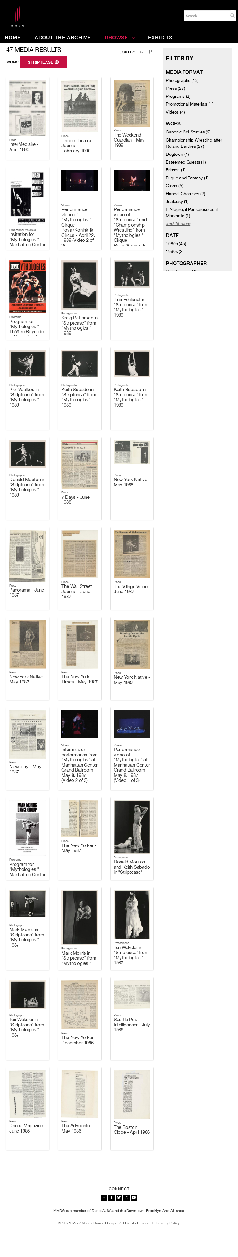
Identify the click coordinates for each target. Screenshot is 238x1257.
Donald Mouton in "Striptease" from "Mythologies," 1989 (27, 487)
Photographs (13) (182, 80)
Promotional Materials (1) (189, 103)
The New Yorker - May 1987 (78, 848)
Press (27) (175, 88)
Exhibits (160, 38)
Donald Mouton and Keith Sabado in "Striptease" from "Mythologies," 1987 (132, 874)
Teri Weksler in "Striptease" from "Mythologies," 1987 (131, 955)
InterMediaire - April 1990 (23, 147)
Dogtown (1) (177, 154)
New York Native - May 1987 (27, 679)
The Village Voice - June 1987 (132, 589)
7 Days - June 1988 (75, 499)
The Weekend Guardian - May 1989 (129, 140)
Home (13, 38)
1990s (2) (174, 251)
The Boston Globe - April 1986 (132, 1129)
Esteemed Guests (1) (186, 162)
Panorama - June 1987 (26, 592)
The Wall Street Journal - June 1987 (76, 591)
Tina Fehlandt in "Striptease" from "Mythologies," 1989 (131, 307)
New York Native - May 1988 (132, 482)
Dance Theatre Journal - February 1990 (76, 145)
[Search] (205, 16)
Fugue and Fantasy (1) (187, 177)
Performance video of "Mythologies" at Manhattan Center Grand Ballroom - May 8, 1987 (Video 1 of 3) (132, 765)
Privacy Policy (168, 1223)
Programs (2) (178, 96)
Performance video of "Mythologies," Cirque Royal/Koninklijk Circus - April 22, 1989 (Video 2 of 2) (78, 227)
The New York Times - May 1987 (79, 679)
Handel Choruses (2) (185, 193)
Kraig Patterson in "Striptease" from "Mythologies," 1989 (79, 325)
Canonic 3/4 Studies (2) (188, 131)
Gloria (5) (174, 185)
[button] (232, 15)
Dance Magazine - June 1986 (27, 1128)
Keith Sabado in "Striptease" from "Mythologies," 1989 (131, 397)
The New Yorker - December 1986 (78, 1040)
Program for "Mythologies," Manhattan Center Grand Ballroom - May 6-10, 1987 (27, 874)
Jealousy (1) (177, 201)
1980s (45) (176, 243)
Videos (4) (175, 112)
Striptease (43, 62)
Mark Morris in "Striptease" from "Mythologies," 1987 (26, 937)
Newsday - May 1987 (25, 769)
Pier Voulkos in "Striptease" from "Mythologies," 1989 (26, 397)
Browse (120, 38)
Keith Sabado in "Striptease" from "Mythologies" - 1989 (78, 397)
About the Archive (63, 38)
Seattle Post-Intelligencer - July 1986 (132, 1024)
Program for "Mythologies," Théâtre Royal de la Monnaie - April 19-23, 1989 (26, 332)
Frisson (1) (176, 169)
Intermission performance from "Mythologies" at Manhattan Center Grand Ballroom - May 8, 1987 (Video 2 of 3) (79, 765)
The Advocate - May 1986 (77, 1128)
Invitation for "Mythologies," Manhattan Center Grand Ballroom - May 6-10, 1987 (27, 244)
